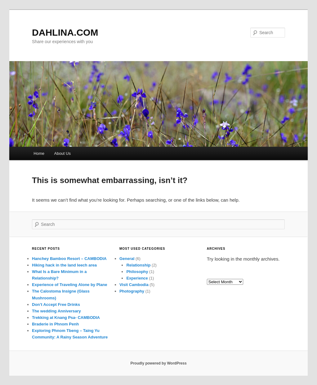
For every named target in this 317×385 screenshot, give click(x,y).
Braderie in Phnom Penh (55, 324)
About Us (62, 153)
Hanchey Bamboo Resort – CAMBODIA (69, 258)
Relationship (138, 265)
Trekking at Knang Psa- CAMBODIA (66, 317)
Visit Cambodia (134, 284)
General (126, 258)
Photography (131, 291)
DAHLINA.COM (65, 32)
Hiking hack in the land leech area (64, 265)
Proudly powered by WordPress (158, 363)
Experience (137, 278)
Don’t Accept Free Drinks (56, 304)
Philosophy (137, 271)
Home (38, 153)
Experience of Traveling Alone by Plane (69, 284)
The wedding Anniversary (56, 311)
